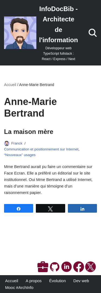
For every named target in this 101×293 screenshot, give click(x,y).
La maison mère (28, 131)
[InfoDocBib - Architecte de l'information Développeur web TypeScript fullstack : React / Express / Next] (41, 33)
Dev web (81, 280)
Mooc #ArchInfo (19, 287)
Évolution (57, 280)
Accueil (10, 85)
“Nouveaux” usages (20, 155)
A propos (33, 280)
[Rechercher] (93, 33)
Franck (16, 143)
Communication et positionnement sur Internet (41, 149)
